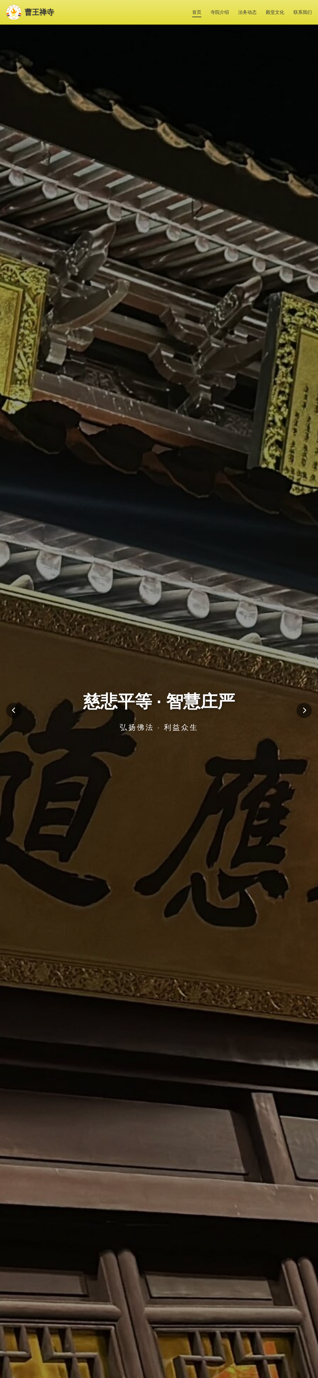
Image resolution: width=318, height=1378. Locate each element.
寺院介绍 (220, 12)
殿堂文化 (275, 12)
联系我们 (302, 12)
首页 (196, 12)
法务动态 (247, 12)
